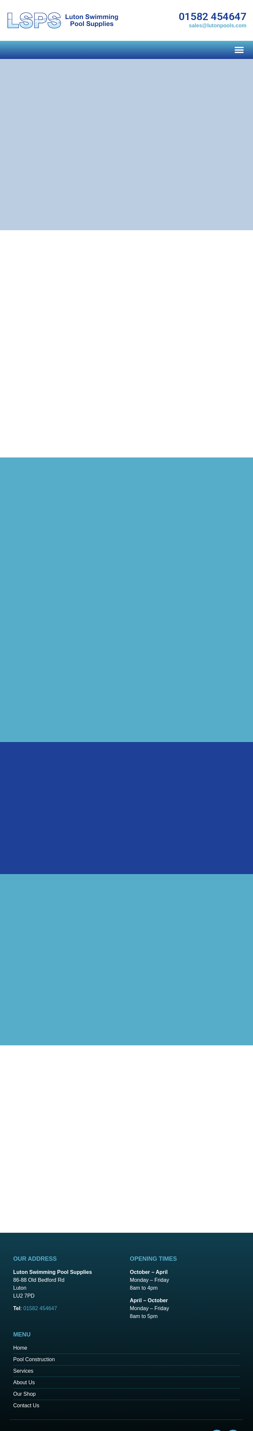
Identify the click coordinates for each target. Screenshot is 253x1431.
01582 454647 (212, 16)
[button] (239, 49)
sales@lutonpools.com (217, 25)
